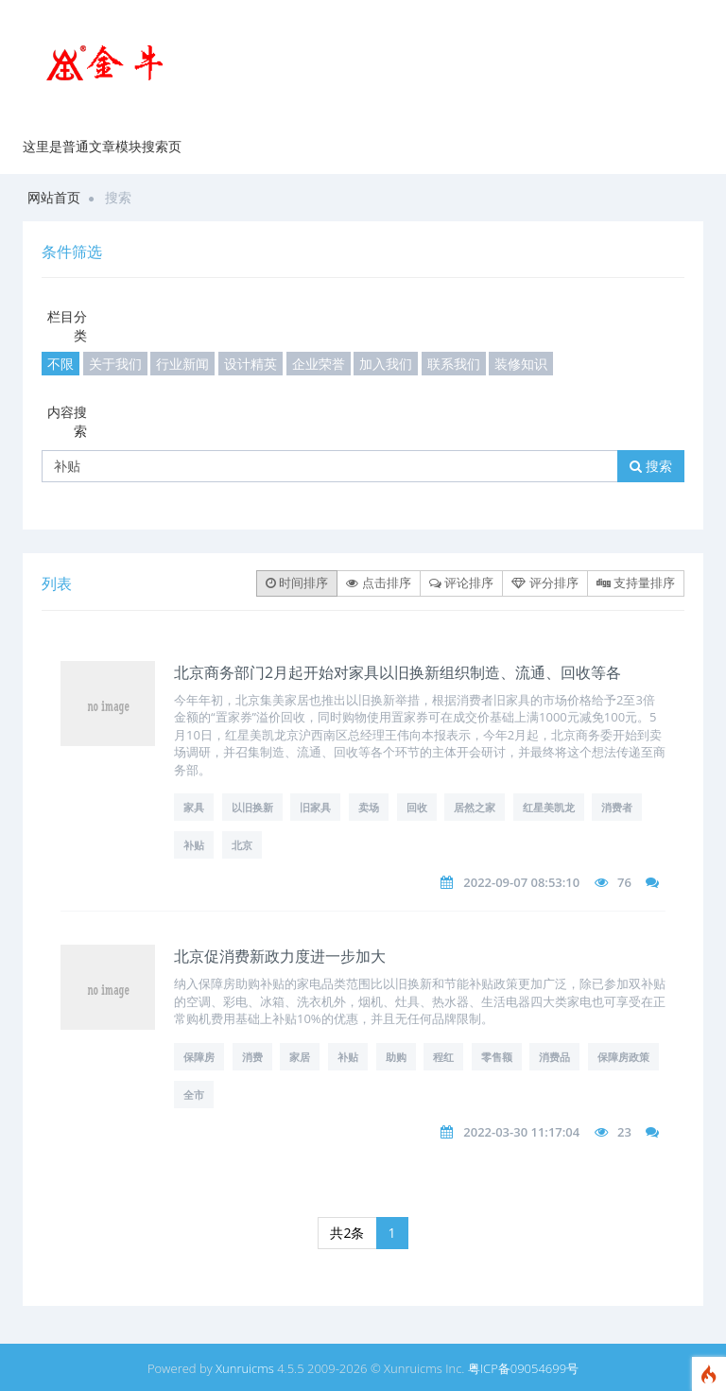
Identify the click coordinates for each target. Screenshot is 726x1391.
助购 (396, 1057)
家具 (193, 807)
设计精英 (250, 364)
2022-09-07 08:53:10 (521, 882)
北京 (242, 845)
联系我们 (453, 364)
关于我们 (115, 364)
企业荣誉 (318, 364)
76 (624, 882)
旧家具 (315, 807)
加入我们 (385, 364)
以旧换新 (252, 807)
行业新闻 (182, 364)
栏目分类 (67, 325)
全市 (193, 1094)
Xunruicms (245, 1368)
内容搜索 (67, 421)
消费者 (616, 807)
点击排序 (378, 582)
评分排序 (544, 582)
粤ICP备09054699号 (523, 1368)
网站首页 (53, 197)
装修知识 (520, 364)
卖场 (368, 807)
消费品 (554, 1057)
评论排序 (461, 582)
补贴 (193, 845)
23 (624, 1131)
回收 (416, 807)
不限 (60, 364)
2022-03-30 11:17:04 (521, 1131)
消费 (252, 1057)
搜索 (651, 466)
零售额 (496, 1057)
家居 (299, 1057)
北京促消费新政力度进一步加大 (280, 956)
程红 (443, 1057)
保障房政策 (623, 1057)
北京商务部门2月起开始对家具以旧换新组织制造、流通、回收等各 (397, 672)
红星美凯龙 (549, 807)
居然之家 (474, 807)
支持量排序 (635, 582)
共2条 (347, 1233)
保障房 (199, 1057)
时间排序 (297, 582)
